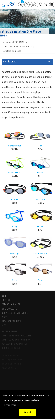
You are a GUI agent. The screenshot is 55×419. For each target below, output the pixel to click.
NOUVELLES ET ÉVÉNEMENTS (15, 312)
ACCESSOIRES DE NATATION (15, 343)
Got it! (27, 412)
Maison (6, 43)
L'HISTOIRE (7, 299)
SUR (4, 295)
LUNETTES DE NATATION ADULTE (18, 47)
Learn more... (11, 405)
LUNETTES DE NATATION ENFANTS (17, 339)
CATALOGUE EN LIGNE (11, 320)
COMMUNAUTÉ (9, 307)
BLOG (4, 324)
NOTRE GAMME (19, 43)
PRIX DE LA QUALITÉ (11, 303)
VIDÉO (4, 316)
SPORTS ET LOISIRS (11, 347)
